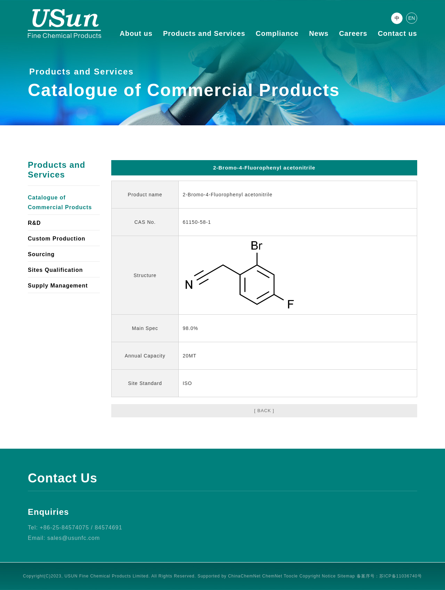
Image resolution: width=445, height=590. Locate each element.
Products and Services (204, 33)
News (319, 33)
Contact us (397, 33)
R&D (34, 223)
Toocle (291, 576)
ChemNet (272, 576)
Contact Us (62, 478)
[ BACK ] (264, 410)
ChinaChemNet (244, 576)
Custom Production (56, 239)
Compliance (277, 33)
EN (411, 18)
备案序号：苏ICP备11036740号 (389, 576)
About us (136, 33)
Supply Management (58, 286)
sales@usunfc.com (73, 538)
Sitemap (346, 576)
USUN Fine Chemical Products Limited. (107, 576)
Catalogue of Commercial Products (60, 202)
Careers (353, 33)
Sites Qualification (55, 270)
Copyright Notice (317, 576)
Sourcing (41, 254)
